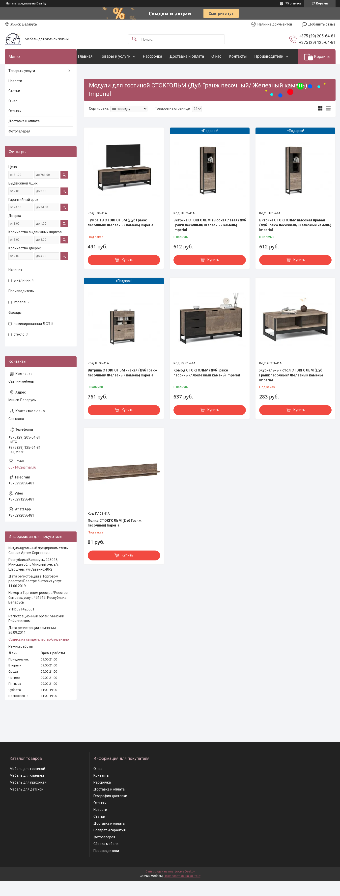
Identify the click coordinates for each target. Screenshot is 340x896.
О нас (226, 56)
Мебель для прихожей (28, 797)
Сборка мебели (105, 859)
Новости (15, 96)
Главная (95, 56)
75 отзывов (293, 3)
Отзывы (14, 126)
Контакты (248, 56)
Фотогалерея (19, 146)
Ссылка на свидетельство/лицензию (38, 655)
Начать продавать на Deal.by (26, 3)
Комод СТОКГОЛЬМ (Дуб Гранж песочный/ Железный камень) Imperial (206, 388)
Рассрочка (162, 56)
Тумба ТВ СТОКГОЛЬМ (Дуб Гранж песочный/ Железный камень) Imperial (121, 237)
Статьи (14, 106)
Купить (127, 275)
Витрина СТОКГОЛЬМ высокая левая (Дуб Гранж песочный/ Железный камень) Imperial (209, 240)
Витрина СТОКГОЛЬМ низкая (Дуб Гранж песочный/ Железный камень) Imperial (122, 388)
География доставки (110, 811)
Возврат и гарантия (109, 845)
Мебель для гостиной (27, 784)
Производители (102, 71)
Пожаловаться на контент (182, 891)
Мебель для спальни (27, 791)
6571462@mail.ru (22, 482)
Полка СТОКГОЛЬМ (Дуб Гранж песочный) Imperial (115, 538)
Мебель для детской (26, 804)
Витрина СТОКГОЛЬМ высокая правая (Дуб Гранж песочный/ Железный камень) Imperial (295, 240)
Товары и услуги (125, 56)
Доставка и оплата (196, 56)
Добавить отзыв (322, 24)
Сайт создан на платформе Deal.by (170, 887)
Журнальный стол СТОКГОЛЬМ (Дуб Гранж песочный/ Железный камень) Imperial (291, 390)
